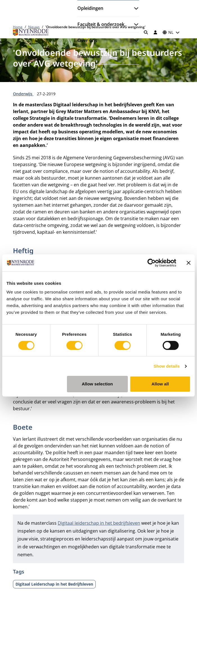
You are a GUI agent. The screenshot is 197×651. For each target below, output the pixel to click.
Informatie (88, 56)
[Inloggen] (155, 32)
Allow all (160, 383)
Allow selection (97, 383)
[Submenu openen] (134, 8)
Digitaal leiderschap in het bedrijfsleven (99, 523)
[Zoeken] (146, 32)
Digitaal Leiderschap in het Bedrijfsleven (54, 584)
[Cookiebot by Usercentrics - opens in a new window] (151, 263)
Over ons (87, 40)
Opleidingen (90, 8)
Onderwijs (23, 93)
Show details (167, 366)
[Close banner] (189, 263)
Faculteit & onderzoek (100, 24)
